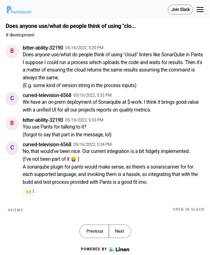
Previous (94, 231)
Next (119, 231)
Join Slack (180, 9)
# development (20, 35)
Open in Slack (188, 209)
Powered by (105, 249)
